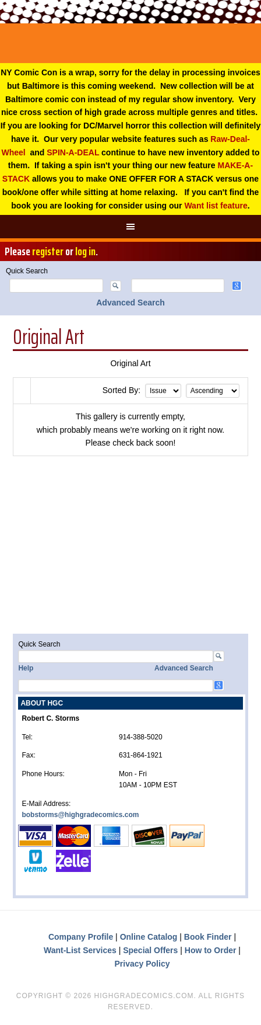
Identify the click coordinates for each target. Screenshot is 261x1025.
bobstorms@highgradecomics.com (80, 815)
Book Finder (208, 936)
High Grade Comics (130, 43)
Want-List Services (80, 950)
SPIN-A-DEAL (73, 152)
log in (85, 251)
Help (25, 668)
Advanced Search (130, 302)
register (48, 251)
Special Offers (150, 950)
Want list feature (215, 205)
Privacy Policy (142, 963)
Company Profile (80, 936)
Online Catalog (149, 936)
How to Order (211, 950)
